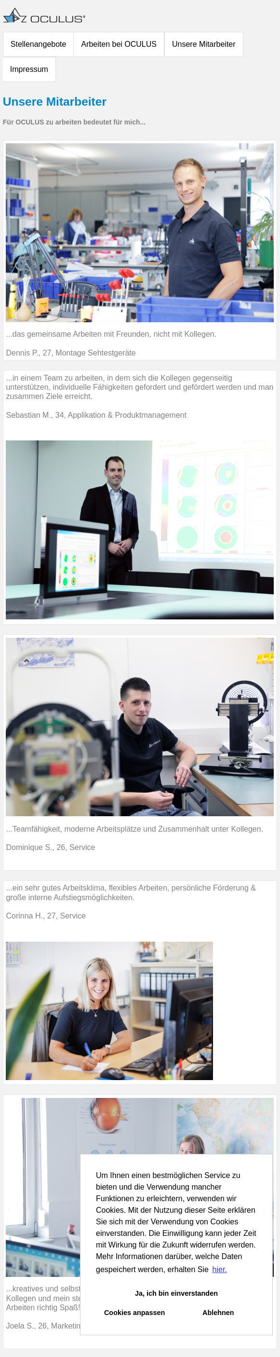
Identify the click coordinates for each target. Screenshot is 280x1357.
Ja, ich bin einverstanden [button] (176, 1293)
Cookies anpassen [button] (134, 1312)
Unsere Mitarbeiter (204, 44)
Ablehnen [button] (218, 1312)
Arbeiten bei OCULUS (119, 44)
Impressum (29, 69)
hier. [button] (220, 1269)
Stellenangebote (39, 44)
